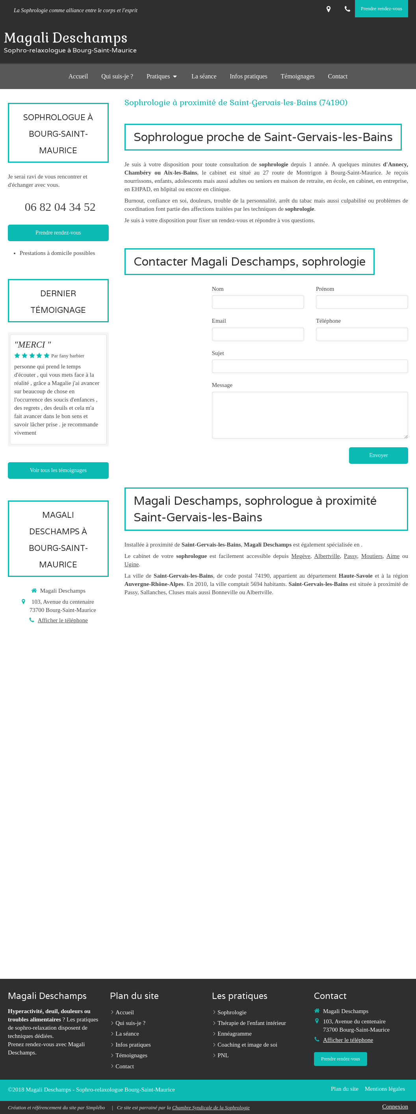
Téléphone (328, 321)
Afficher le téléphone (63, 620)
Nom (218, 289)
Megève (300, 556)
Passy (350, 556)
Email (219, 321)
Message (222, 385)
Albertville (327, 556)
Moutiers (372, 556)
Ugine (131, 564)
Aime (392, 556)
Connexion (395, 1106)
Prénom (325, 289)
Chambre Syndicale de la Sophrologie (211, 1107)
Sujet (218, 353)
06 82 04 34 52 (60, 206)
